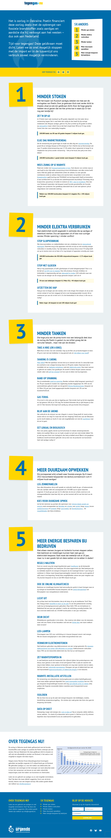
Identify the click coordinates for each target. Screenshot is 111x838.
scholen (69, 507)
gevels (78, 507)
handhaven (74, 566)
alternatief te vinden (68, 273)
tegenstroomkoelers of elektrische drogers (63, 670)
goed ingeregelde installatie (74, 682)
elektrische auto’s (75, 367)
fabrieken (61, 507)
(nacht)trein (86, 419)
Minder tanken (48, 809)
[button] (58, 72)
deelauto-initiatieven (56, 367)
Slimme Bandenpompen (76, 386)
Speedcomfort (42, 177)
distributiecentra (77, 509)
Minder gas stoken (49, 805)
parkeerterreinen (42, 509)
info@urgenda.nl (25, 784)
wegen (87, 507)
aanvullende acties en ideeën (79, 684)
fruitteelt (53, 509)
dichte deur (76, 623)
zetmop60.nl (43, 126)
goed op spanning (56, 381)
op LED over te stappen (52, 271)
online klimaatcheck (79, 590)
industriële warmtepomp (57, 667)
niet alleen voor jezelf (81, 353)
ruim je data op (66, 712)
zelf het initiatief (54, 372)
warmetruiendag (83, 143)
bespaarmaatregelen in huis (61, 168)
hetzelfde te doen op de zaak (59, 604)
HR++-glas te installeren (78, 182)
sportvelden (65, 509)
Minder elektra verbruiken (51, 807)
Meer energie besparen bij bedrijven (55, 814)
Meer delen (41, 363)
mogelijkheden (42, 511)
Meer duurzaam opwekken (51, 812)
